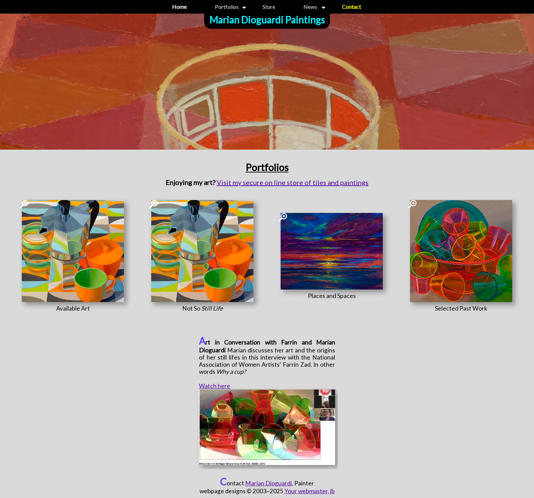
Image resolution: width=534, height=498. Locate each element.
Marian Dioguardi (268, 483)
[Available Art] (73, 308)
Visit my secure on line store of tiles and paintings (292, 182)
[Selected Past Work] (461, 308)
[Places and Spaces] (332, 296)
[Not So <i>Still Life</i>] (202, 308)
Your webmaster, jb (309, 491)
